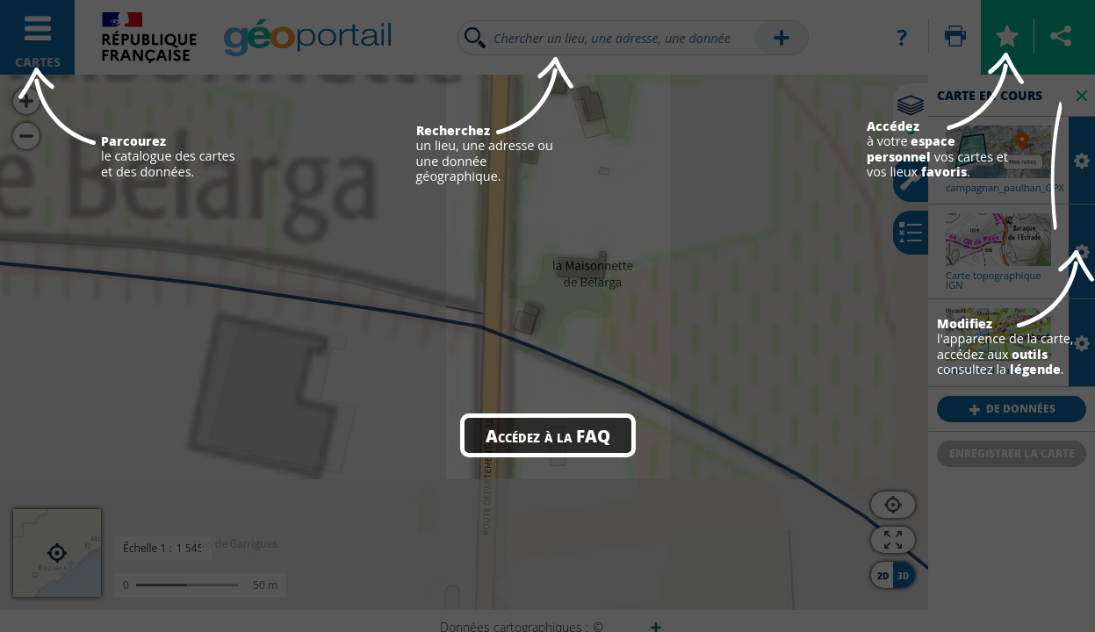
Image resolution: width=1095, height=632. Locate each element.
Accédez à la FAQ (548, 435)
